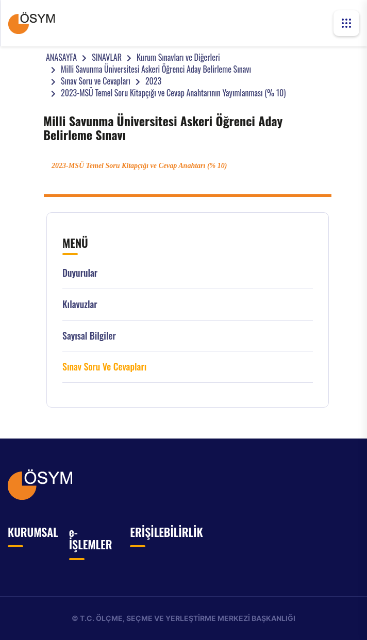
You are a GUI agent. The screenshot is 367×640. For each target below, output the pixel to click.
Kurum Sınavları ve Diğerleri (178, 57)
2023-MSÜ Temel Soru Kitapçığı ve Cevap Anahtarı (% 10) (139, 166)
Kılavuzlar (79, 304)
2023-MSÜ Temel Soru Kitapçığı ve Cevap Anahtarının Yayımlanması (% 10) (173, 93)
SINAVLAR (107, 57)
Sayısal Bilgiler (89, 335)
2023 (153, 81)
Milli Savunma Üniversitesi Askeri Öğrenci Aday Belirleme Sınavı (156, 69)
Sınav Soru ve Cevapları (95, 81)
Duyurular (79, 272)
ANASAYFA (61, 57)
